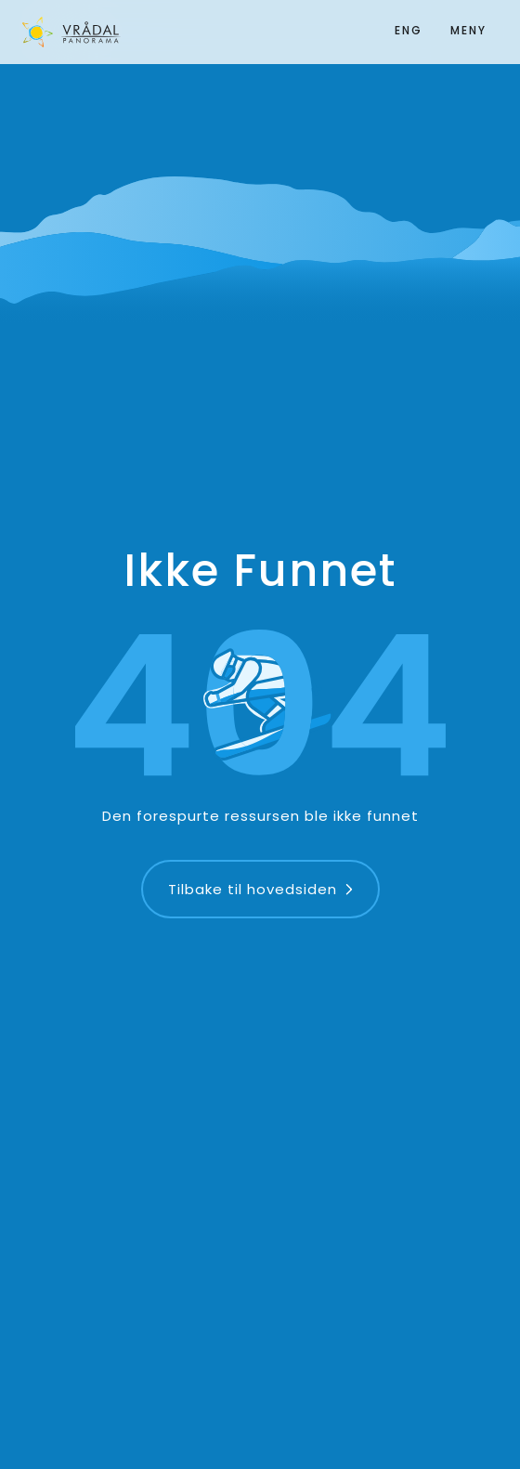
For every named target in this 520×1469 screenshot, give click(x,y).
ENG (408, 30)
